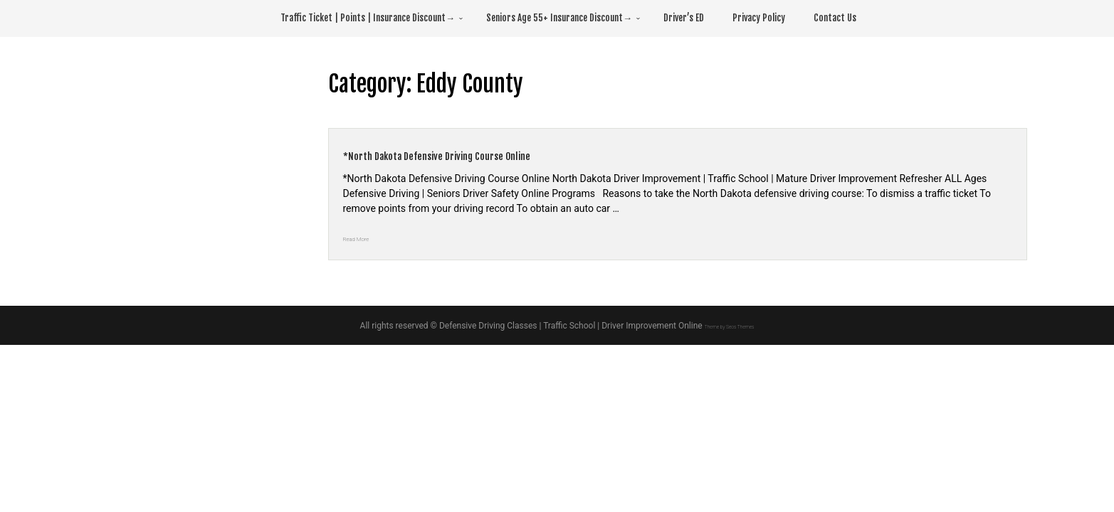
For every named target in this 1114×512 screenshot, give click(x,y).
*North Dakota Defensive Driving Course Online (500, 153)
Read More (366, 237)
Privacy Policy (758, 17)
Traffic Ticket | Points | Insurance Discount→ (367, 17)
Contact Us (835, 17)
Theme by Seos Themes (729, 326)
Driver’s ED (683, 17)
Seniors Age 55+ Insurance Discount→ (559, 17)
